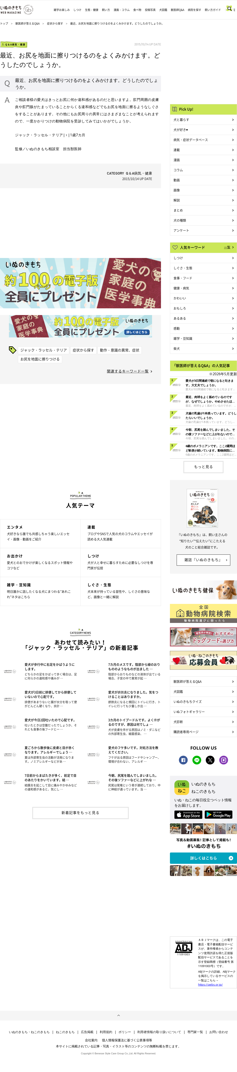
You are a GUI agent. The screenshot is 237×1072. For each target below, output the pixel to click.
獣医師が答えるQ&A (27, 23)
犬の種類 (180, 220)
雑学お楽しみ (62, 10)
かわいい (180, 298)
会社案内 (91, 1040)
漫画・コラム (122, 10)
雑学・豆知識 (183, 338)
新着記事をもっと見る (80, 812)
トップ (4, 23)
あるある (180, 318)
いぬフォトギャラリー (189, 711)
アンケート (181, 230)
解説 (177, 200)
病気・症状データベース (191, 139)
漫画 (177, 160)
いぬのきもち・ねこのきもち (29, 1032)
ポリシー (124, 1032)
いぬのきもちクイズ (188, 701)
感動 (177, 328)
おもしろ (180, 308)
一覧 (227, 247)
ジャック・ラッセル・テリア (43, 350)
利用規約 (106, 1032)
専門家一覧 (195, 1032)
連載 (177, 149)
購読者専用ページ (186, 731)
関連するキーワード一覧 (128, 371)
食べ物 (137, 10)
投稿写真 (150, 10)
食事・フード (183, 278)
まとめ (178, 210)
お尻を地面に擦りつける (40, 359)
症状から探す (55, 23)
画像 (177, 190)
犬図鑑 (163, 10)
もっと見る (203, 466)
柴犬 (177, 348)
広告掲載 (87, 1032)
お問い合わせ (218, 1032)
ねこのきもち (65, 1032)
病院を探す (194, 10)
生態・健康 (91, 10)
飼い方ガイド (213, 10)
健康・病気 (181, 288)
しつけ (77, 10)
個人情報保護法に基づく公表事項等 (127, 1040)
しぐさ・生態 (183, 268)
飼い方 (106, 10)
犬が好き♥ (181, 129)
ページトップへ (118, 1016)
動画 (177, 180)
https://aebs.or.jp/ (210, 984)
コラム (178, 170)
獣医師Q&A (177, 10)
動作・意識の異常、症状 (119, 350)
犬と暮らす (181, 119)
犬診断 (178, 721)
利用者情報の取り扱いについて (159, 1032)
